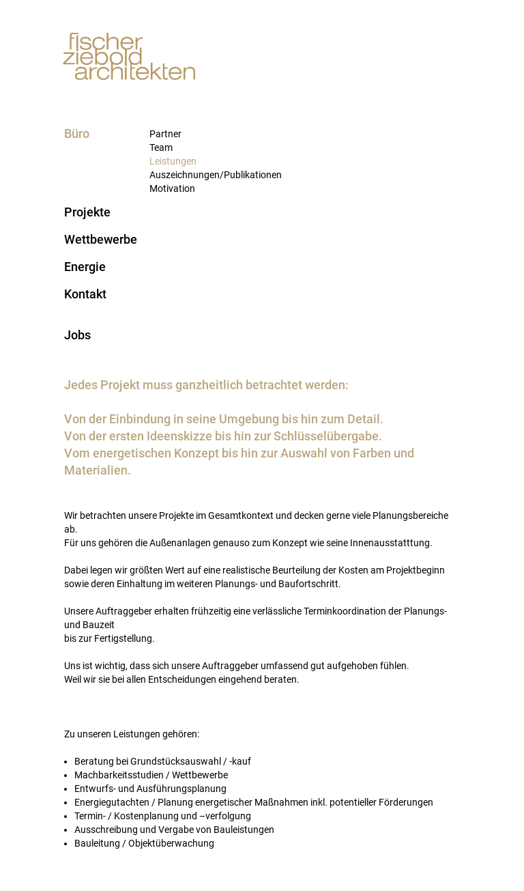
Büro (76, 134)
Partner (165, 133)
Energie (85, 267)
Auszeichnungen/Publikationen (215, 174)
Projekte (87, 212)
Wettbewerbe (100, 239)
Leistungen (172, 161)
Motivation (172, 188)
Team (161, 147)
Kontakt (85, 294)
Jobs (77, 335)
